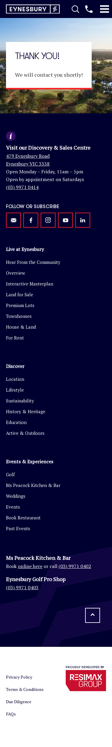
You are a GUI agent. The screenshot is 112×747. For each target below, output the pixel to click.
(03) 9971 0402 (75, 566)
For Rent (15, 338)
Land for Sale (19, 294)
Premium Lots (20, 305)
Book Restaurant (23, 518)
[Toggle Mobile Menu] (104, 8)
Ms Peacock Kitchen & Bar (33, 485)
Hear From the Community (33, 262)
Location (15, 379)
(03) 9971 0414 (22, 187)
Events (13, 507)
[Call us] (89, 8)
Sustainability (20, 401)
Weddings (15, 496)
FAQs (11, 714)
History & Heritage (25, 411)
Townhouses (19, 316)
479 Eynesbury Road (28, 156)
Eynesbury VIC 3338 (28, 163)
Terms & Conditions (25, 689)
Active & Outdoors (25, 433)
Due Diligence (18, 701)
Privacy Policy (19, 677)
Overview (15, 273)
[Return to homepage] (33, 9)
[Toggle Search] (75, 8)
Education (16, 422)
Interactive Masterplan (29, 284)
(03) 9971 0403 (22, 587)
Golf (10, 474)
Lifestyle (15, 390)
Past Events (18, 528)
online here (30, 566)
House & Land (21, 327)
